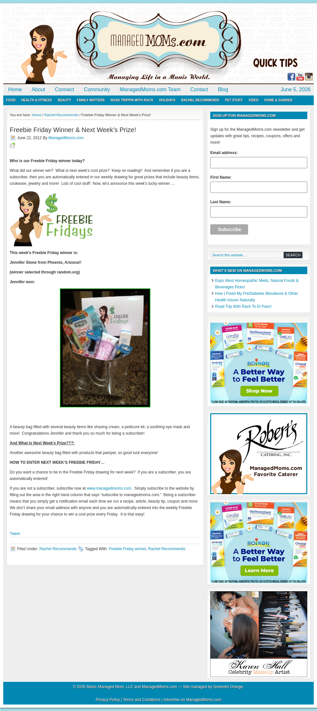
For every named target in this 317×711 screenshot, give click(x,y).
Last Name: (258, 208)
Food (11, 100)
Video (253, 100)
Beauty (64, 100)
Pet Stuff (234, 100)
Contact (199, 89)
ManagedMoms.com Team (150, 89)
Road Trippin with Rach (132, 100)
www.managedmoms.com (109, 488)
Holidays (167, 100)
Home (15, 89)
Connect (64, 89)
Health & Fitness (36, 100)
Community (97, 89)
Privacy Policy (108, 699)
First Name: (258, 184)
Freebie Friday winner (127, 549)
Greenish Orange (228, 686)
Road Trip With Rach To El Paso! (243, 306)
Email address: (258, 159)
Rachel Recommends (200, 100)
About (38, 89)
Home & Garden (278, 100)
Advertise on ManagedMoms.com (192, 699)
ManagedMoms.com (77, 45)
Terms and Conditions (141, 699)
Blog (223, 89)
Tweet (15, 533)
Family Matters (91, 100)
